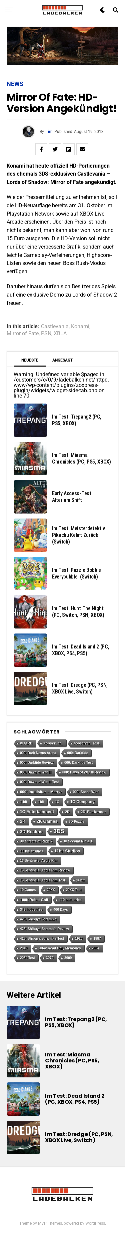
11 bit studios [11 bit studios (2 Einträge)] (31, 851)
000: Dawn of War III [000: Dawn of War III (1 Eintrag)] (35, 772)
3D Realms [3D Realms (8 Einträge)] (31, 831)
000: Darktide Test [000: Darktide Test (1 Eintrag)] (78, 762)
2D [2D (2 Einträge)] (67, 812)
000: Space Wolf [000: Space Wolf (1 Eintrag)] (86, 792)
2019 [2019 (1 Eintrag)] (23, 948)
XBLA (60, 333)
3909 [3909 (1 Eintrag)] (68, 958)
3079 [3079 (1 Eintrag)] (49, 958)
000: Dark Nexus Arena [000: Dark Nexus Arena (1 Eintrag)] (38, 753)
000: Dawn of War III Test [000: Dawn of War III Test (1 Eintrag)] (39, 782)
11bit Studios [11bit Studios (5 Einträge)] (67, 851)
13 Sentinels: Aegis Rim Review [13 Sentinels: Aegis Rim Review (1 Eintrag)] (45, 870)
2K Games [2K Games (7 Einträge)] (47, 821)
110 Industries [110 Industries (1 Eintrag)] (70, 900)
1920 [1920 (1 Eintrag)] (78, 938)
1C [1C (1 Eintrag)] (57, 802)
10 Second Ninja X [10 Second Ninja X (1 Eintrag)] (77, 841)
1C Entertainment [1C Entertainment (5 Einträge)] (37, 811)
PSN (46, 333)
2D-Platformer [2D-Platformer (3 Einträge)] (93, 812)
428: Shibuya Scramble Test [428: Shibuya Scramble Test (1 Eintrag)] (42, 938)
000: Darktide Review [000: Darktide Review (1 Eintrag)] (36, 762)
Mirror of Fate (23, 333)
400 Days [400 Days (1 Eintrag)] (60, 909)
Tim (49, 131)
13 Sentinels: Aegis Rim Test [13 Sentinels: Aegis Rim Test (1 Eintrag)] (42, 880)
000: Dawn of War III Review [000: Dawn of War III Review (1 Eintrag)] (84, 772)
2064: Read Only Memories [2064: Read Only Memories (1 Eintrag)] (59, 948)
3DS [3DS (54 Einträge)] (58, 831)
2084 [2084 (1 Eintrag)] (95, 948)
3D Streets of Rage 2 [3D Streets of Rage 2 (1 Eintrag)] (36, 841)
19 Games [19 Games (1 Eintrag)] (28, 890)
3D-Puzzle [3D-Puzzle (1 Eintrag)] (76, 821)
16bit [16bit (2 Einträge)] (80, 880)
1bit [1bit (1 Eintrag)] (41, 802)
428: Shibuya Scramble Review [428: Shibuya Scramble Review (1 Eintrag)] (44, 929)
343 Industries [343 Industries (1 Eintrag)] (31, 909)
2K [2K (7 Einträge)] (23, 821)
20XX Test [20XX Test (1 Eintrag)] (74, 890)
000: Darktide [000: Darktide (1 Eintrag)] (77, 753)
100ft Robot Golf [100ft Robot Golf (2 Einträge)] (34, 900)
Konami (80, 326)
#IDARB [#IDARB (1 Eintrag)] (26, 743)
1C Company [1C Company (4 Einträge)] (82, 801)
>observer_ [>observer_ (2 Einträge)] (53, 743)
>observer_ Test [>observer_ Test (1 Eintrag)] (86, 743)
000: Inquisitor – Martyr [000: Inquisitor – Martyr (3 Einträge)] (41, 792)
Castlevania (55, 326)
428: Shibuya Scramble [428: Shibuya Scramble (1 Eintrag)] (38, 919)
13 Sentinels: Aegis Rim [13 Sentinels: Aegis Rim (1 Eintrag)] (39, 860)
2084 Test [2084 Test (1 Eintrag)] (27, 958)
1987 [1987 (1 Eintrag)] (97, 938)
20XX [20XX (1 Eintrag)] (51, 890)
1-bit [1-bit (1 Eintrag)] (23, 802)
